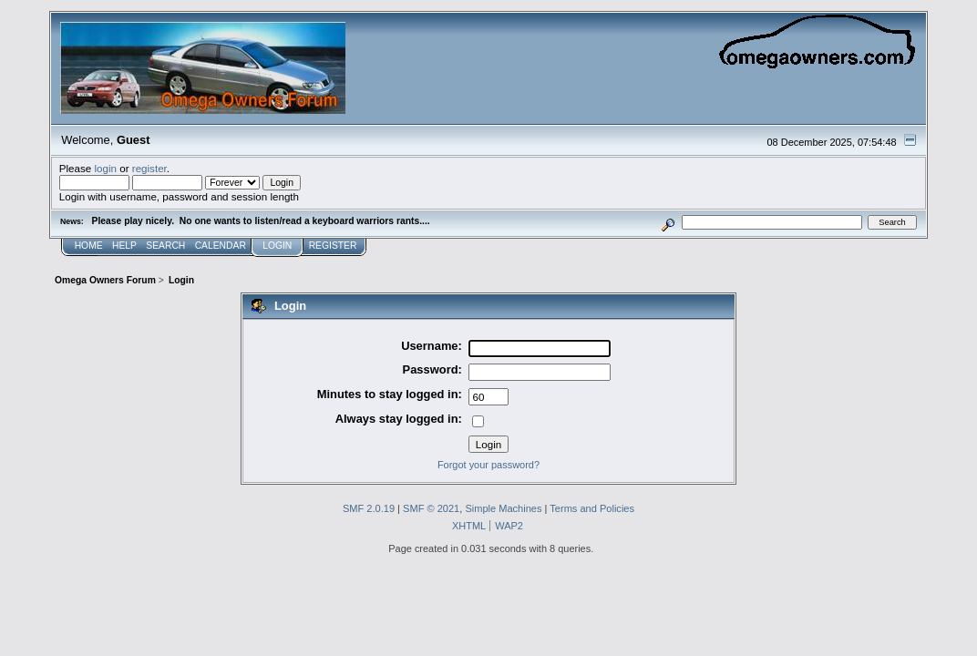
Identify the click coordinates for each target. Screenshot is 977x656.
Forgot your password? (488, 464)
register (149, 168)
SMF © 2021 (431, 508)
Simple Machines (503, 508)
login (105, 168)
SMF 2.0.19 (369, 508)
